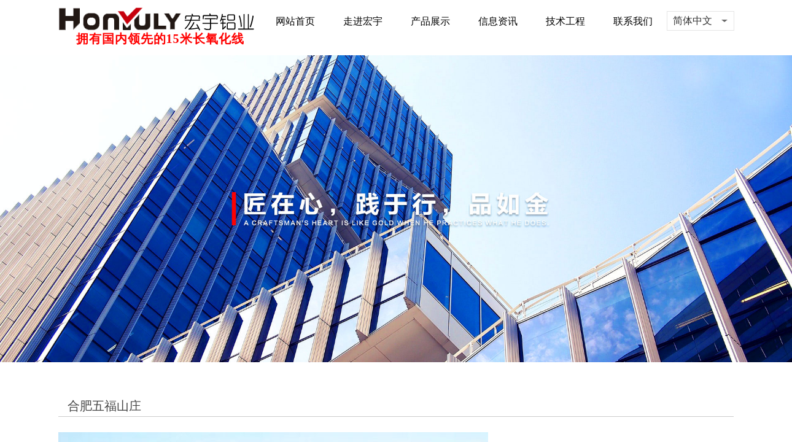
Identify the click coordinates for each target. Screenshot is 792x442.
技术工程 (565, 21)
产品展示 (430, 21)
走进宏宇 (362, 21)
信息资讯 (498, 21)
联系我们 (633, 21)
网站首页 (295, 21)
